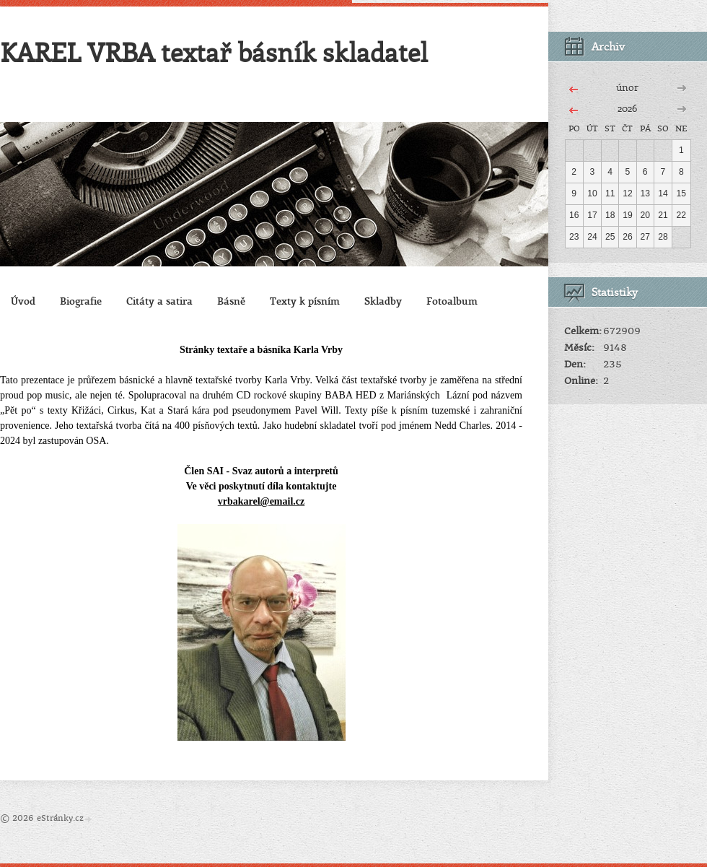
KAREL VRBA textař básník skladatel (214, 52)
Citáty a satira (159, 301)
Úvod (23, 301)
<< (573, 87)
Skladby (383, 301)
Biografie (81, 301)
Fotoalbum (452, 301)
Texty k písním (305, 301)
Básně (231, 301)
